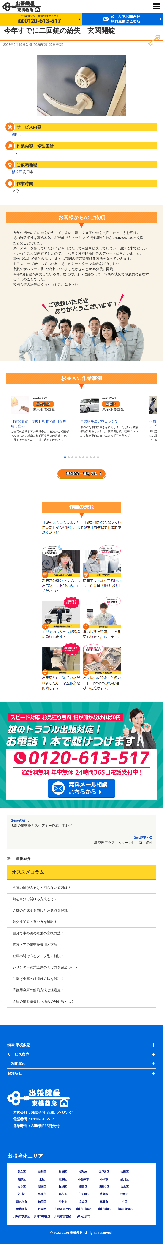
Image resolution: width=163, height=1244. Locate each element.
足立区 (21, 1171)
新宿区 (42, 1186)
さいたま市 (83, 1216)
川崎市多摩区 (21, 1216)
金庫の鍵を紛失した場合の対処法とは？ (43, 1001)
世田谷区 (103, 1186)
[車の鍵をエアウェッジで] (89, 411)
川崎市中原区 (42, 1216)
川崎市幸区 (104, 1209)
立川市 (21, 1194)
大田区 (124, 1171)
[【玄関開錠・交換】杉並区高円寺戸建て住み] (20, 411)
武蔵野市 (21, 1209)
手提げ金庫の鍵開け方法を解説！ (38, 979)
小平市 (104, 1179)
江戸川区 (103, 1171)
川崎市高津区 (124, 1209)
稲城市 (83, 1171)
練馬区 (42, 1201)
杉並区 (17, 172)
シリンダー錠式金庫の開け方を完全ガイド (45, 967)
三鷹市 (104, 1201)
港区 (124, 1201)
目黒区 (42, 1209)
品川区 (124, 1179)
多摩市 (42, 1194)
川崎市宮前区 (62, 1216)
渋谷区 (21, 1186)
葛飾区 (21, 1179)
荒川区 (42, 1171)
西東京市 (21, 1201)
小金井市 (83, 1179)
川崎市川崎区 (83, 1209)
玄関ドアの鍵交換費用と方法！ (37, 944)
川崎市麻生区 (62, 1209)
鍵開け (17, 134)
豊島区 (104, 1194)
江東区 (63, 1179)
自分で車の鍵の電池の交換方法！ (38, 933)
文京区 (83, 1201)
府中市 (63, 1201)
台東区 (124, 1186)
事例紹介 (23, 859)
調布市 (63, 1194)
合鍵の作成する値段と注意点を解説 (40, 910)
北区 (42, 1179)
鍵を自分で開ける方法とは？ (35, 899)
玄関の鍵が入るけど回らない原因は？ (42, 888)
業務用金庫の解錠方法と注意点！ (38, 990)
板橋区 (63, 1171)
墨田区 (83, 1186)
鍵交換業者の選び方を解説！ (35, 922)
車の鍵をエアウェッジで (99, 421)
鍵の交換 (43, 404)
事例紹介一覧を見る (81, 473)
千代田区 (83, 1194)
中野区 (124, 1194)
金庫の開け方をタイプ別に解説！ (38, 956)
